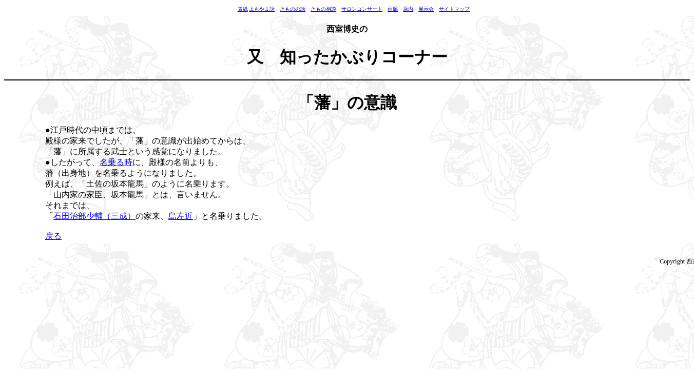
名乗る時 (116, 162)
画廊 (393, 9)
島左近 (180, 216)
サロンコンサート (361, 9)
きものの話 (292, 9)
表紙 (243, 9)
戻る (53, 236)
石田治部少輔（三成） (94, 216)
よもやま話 (262, 9)
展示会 (426, 9)
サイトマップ (454, 9)
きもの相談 (323, 9)
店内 (408, 9)
